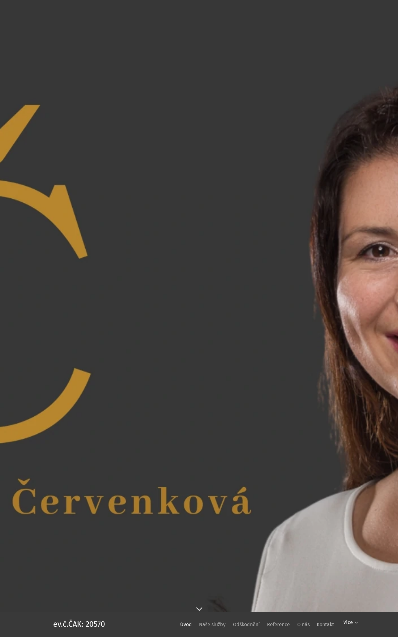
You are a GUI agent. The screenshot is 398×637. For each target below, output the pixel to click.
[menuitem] (164, 624)
